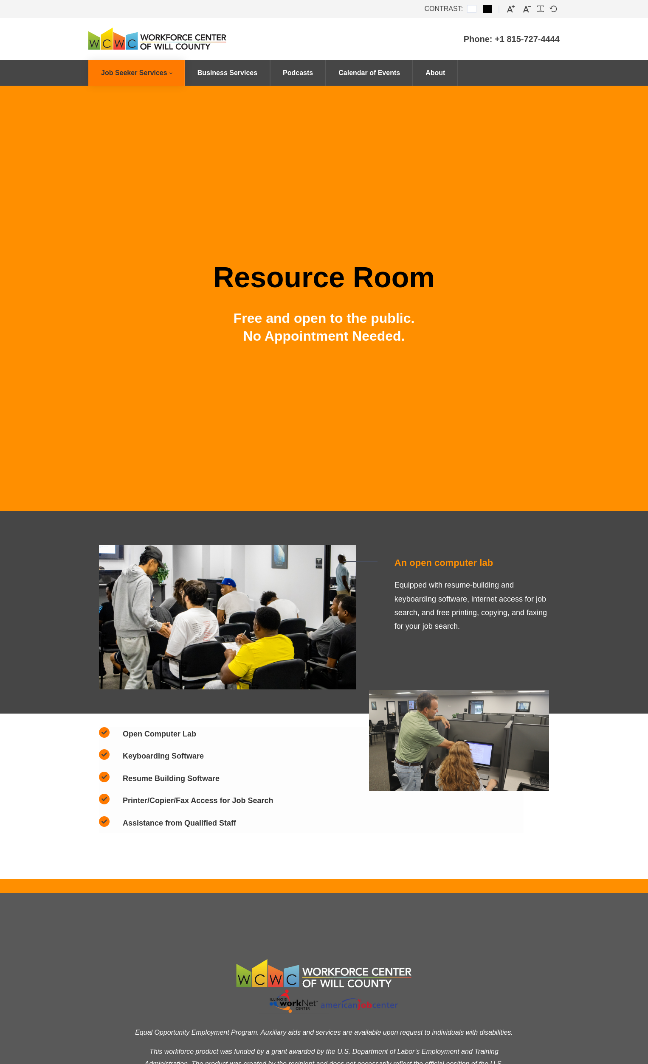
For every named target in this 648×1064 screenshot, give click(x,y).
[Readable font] (540, 9)
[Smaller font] (527, 9)
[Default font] (553, 9)
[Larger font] (511, 9)
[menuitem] (136, 73)
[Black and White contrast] (487, 9)
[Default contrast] (471, 9)
